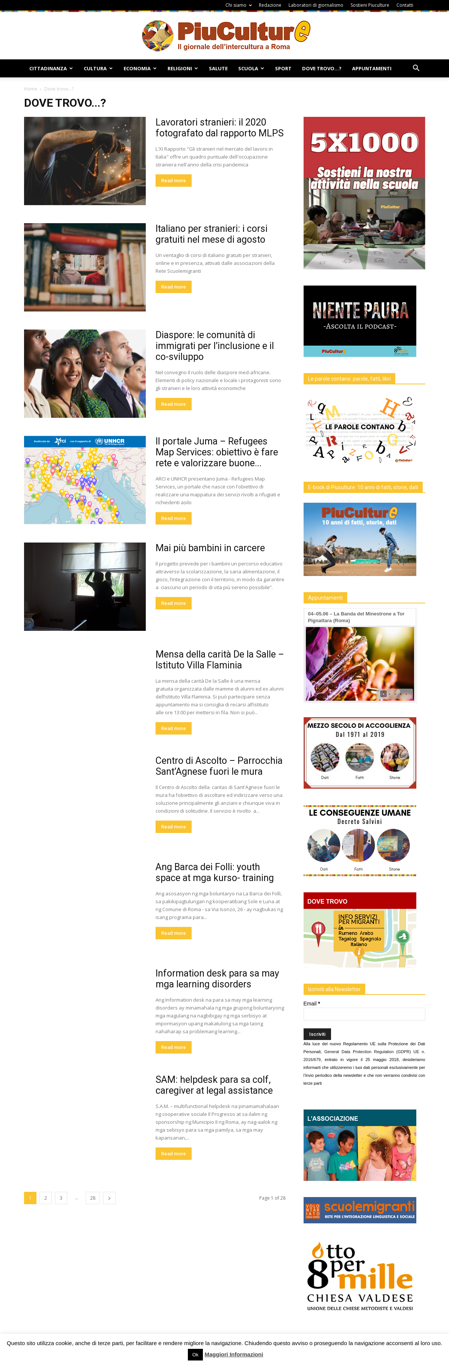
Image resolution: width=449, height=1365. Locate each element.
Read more (173, 180)
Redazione (270, 5)
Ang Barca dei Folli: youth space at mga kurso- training (215, 872)
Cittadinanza (51, 68)
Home (30, 89)
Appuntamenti (372, 68)
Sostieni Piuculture (370, 5)
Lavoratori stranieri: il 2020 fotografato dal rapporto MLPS (220, 128)
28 (92, 1198)
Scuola (251, 68)
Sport (283, 68)
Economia (140, 68)
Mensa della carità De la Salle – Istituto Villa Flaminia (220, 660)
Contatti (404, 5)
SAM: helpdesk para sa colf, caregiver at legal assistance (214, 1085)
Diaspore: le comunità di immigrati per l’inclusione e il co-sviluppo (215, 346)
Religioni (183, 68)
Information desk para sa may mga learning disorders (217, 979)
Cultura (98, 68)
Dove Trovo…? (322, 68)
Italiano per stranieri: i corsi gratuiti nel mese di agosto (212, 234)
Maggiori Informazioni (233, 1354)
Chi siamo (238, 5)
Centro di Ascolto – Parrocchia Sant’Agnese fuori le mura (219, 766)
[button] (416, 69)
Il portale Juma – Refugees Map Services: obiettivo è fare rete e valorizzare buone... (217, 452)
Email (312, 1004)
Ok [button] (195, 1354)
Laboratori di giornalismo (316, 5)
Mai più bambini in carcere (210, 548)
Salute (218, 68)
